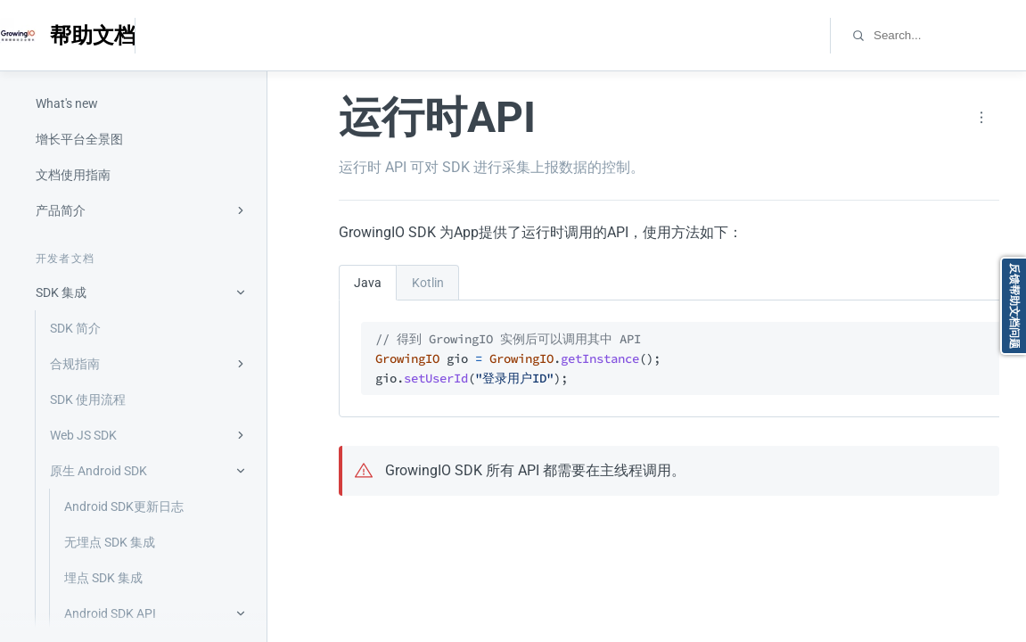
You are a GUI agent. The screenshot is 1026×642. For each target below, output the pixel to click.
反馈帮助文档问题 (1014, 306)
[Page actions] (981, 118)
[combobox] (949, 35)
